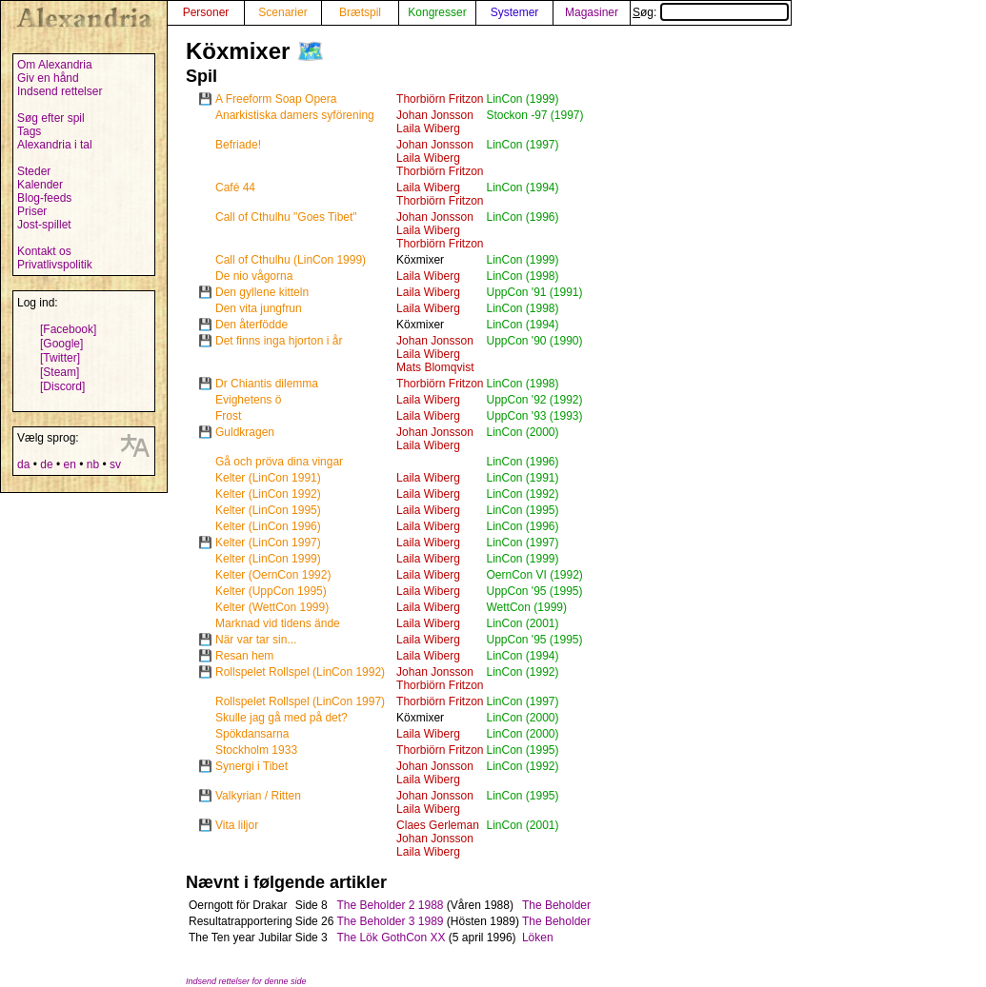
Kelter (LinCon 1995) (268, 510)
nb (93, 464)
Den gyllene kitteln (262, 292)
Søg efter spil (51, 118)
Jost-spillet (44, 224)
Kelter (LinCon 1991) (268, 477)
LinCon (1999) (522, 99)
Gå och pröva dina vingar (279, 461)
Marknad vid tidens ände (277, 623)
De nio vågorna (253, 276)
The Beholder (556, 905)
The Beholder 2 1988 (389, 905)
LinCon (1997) (522, 144)
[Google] (61, 343)
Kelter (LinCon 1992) (268, 494)
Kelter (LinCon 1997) (268, 542)
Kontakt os (44, 251)
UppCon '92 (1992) (534, 399)
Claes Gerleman (437, 825)
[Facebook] (68, 329)
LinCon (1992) (522, 494)
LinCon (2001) (522, 623)
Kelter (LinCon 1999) (268, 558)
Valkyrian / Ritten (258, 795)
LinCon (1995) (522, 510)
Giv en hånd (48, 78)
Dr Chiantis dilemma (266, 383)
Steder (33, 171)
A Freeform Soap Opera (275, 99)
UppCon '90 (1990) (534, 340)
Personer (206, 12)
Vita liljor (236, 825)
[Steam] (59, 372)
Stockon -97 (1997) (534, 115)
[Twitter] (60, 358)
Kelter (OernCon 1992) (273, 575)
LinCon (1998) (522, 276)
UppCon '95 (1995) (534, 591)
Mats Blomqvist (434, 367)
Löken (537, 937)
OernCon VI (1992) (534, 575)
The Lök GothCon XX (390, 937)
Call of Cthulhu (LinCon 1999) (290, 259)
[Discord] (62, 386)
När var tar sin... (255, 639)
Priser (32, 211)
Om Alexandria (54, 64)
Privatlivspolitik (54, 264)
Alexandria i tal (54, 144)
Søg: (711, 12)
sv (115, 464)
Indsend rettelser (59, 91)
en (69, 464)
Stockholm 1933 (256, 750)
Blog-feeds (44, 198)
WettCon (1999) (526, 607)
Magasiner (591, 12)
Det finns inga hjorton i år (278, 340)
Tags (29, 131)
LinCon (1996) (522, 217)
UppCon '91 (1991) (534, 292)
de (46, 464)
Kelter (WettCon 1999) (272, 607)
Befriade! (238, 144)
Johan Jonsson (434, 115)
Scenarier (282, 12)
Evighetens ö (248, 399)
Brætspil (360, 12)
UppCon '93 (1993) (534, 416)
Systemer (515, 12)
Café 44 (235, 187)
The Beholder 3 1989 (389, 921)
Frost (228, 416)
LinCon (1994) (522, 187)
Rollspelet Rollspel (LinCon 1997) (300, 701)
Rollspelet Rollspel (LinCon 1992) (300, 672)
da (23, 464)
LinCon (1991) (522, 477)
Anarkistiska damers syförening (294, 115)
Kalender (40, 184)
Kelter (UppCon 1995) (271, 591)
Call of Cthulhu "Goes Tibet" (286, 217)
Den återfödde (251, 324)
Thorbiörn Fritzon (439, 99)
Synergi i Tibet (251, 766)
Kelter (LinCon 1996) (268, 526)
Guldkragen (244, 432)
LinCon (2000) (522, 432)
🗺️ (310, 51)
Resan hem (244, 655)
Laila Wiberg (428, 128)
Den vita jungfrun (258, 308)
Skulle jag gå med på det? (281, 717)
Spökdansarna (252, 733)
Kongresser (437, 12)
